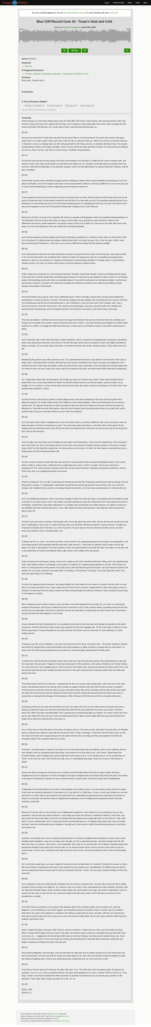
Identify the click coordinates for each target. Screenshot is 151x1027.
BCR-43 (28, 66)
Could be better (53, 106)
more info (114, 13)
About (137, 3)
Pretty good (70, 106)
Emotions (78, 74)
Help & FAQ (55, 1014)
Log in (107, 3)
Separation (56, 74)
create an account (78, 13)
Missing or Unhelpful (33, 106)
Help (145, 3)
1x (127, 50)
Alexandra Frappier (70, 27)
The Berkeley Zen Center (60, 1021)
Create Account (118, 3)
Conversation (67, 74)
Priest (86, 74)
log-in (66, 13)
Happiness (46, 74)
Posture (28, 74)
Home (130, 3)
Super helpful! (86, 106)
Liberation (37, 74)
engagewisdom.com (62, 1016)
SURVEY (56, 1018)
